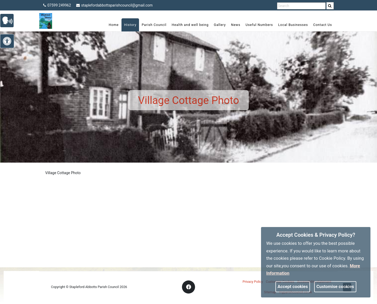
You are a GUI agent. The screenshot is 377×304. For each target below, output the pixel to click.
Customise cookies (335, 286)
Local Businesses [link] (293, 25)
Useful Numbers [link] (259, 25)
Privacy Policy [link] (253, 282)
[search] (330, 5)
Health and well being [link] (190, 25)
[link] (329, 6)
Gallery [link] (220, 25)
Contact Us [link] (322, 25)
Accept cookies (293, 286)
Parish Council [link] (154, 25)
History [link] (130, 25)
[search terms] (301, 5)
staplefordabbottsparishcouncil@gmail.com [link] (114, 5)
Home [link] (114, 25)
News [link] (235, 25)
